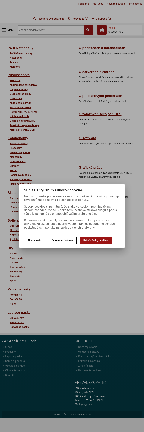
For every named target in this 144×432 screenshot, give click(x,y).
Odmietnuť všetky (62, 240)
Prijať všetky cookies (95, 240)
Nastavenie (34, 240)
